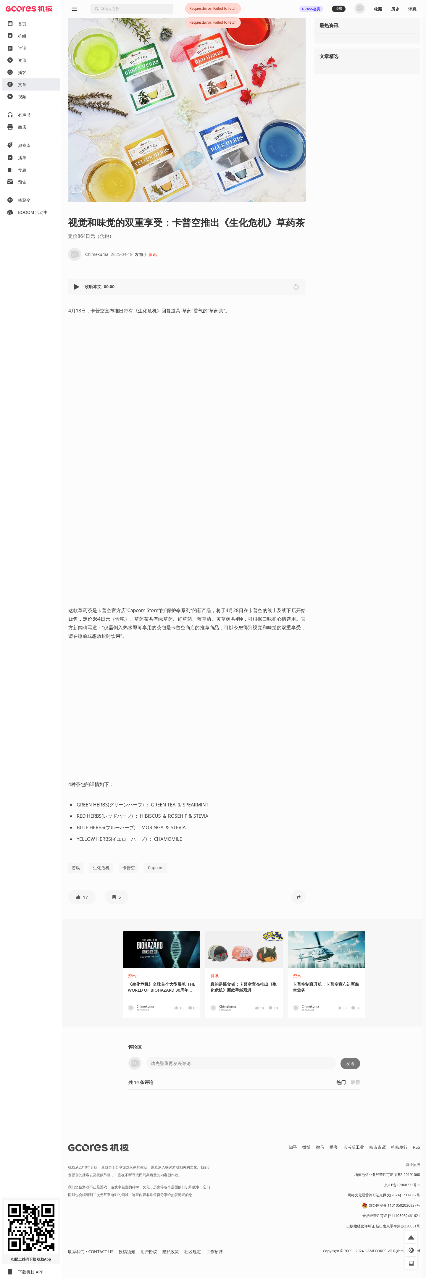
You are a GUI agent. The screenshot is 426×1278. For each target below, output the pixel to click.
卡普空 (128, 867)
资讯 (153, 254)
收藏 (378, 9)
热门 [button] (341, 1082)
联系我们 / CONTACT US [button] (90, 1251)
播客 (334, 1147)
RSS (416, 1147)
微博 (306, 1147)
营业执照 (413, 1164)
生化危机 (101, 867)
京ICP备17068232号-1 (402, 1184)
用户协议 (149, 1251)
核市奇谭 (377, 1147)
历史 (395, 9)
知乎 (293, 1147)
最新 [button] (355, 1082)
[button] (77, 287)
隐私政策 (170, 1251)
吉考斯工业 (353, 1147)
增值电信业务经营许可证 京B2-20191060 (387, 1174)
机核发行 (399, 1147)
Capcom (156, 867)
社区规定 (192, 1251)
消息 (412, 9)
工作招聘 (214, 1251)
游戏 (76, 867)
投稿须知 (127, 1251)
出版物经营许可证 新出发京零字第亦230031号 (383, 1226)
